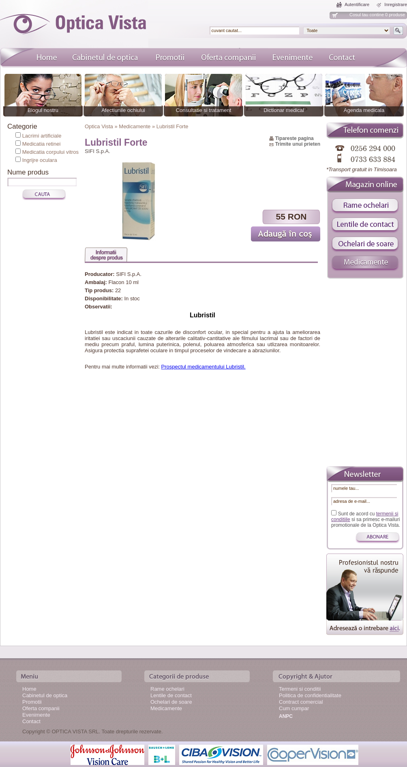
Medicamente (166, 708)
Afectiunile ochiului (123, 110)
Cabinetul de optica (44, 695)
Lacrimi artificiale (42, 136)
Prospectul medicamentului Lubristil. (203, 367)
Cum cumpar (294, 708)
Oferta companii (41, 708)
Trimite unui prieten (297, 144)
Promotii (32, 702)
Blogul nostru (43, 110)
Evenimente (36, 715)
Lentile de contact (171, 695)
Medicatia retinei (41, 144)
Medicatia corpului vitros (50, 152)
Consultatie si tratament (203, 110)
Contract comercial (301, 702)
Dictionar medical (283, 110)
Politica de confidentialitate (310, 695)
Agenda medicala (364, 110)
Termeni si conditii (300, 689)
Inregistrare (395, 4)
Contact (31, 721)
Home (29, 689)
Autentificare (357, 4)
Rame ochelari (167, 689)
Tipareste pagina (294, 138)
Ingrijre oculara (39, 160)
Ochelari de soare (171, 702)
